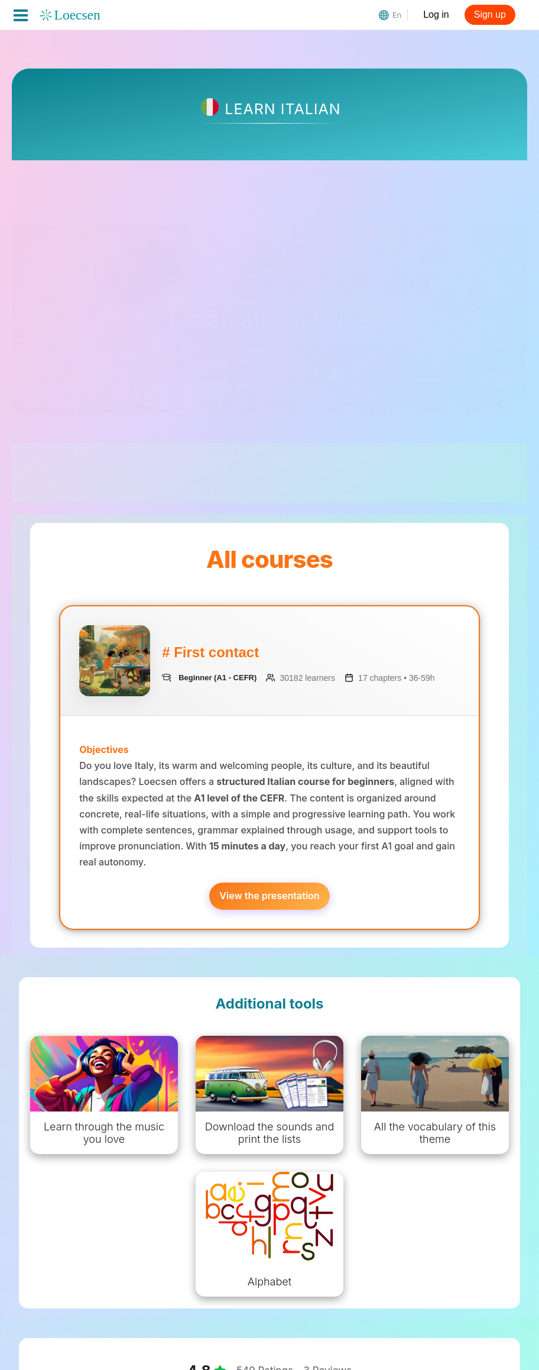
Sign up (490, 14)
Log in (436, 14)
